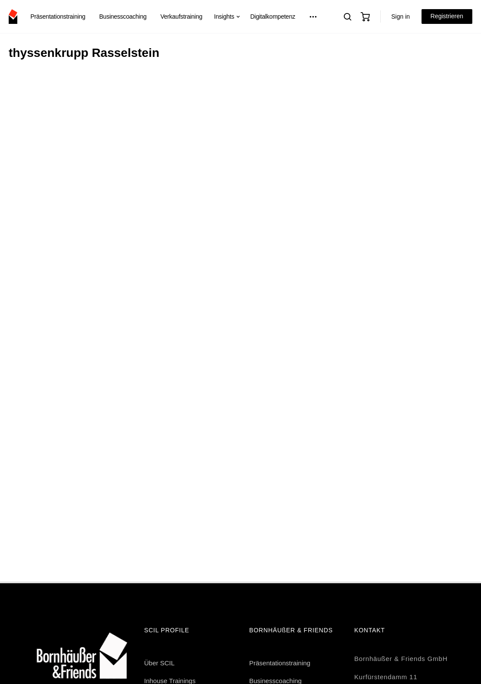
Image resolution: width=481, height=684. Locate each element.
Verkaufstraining (182, 16)
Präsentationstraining (57, 16)
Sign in (400, 16)
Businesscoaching (122, 16)
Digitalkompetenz (272, 16)
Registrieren (447, 16)
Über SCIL (159, 663)
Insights (224, 16)
